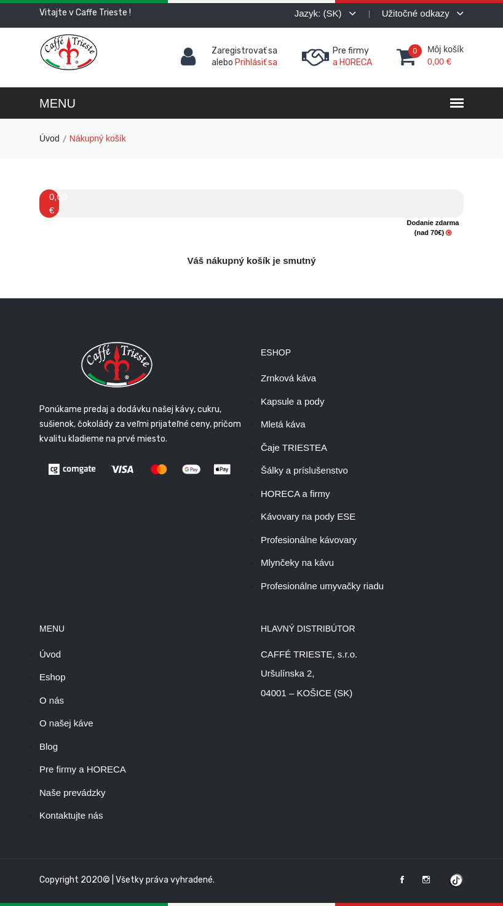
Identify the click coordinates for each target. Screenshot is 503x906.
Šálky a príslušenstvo (304, 470)
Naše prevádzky (72, 792)
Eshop (52, 677)
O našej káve (66, 723)
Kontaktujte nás (71, 815)
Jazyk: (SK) (325, 13)
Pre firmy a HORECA (82, 769)
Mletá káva (283, 424)
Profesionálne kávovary (309, 539)
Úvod (49, 138)
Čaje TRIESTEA (294, 447)
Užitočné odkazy (423, 13)
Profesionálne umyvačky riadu (322, 586)
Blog (48, 746)
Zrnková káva (288, 378)
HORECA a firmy (295, 493)
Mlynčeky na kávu (297, 562)
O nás (51, 700)
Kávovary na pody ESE (308, 516)
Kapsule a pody (292, 401)
